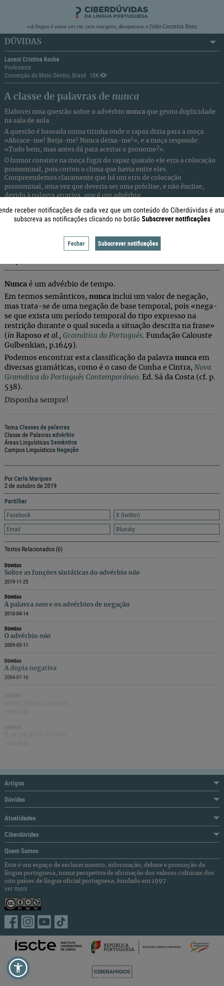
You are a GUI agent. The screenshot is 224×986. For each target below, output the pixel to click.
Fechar (76, 243)
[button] (18, 968)
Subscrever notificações (128, 243)
